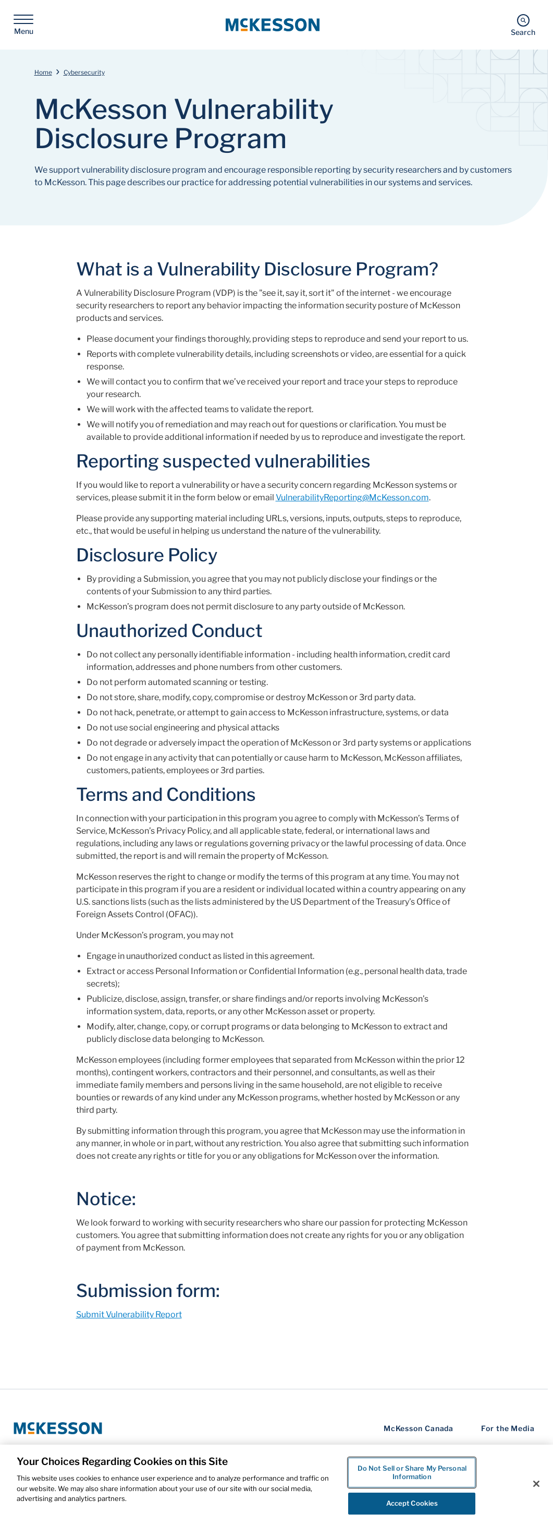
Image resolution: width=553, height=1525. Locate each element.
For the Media (508, 1428)
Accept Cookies (412, 1503)
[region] (276, 1485)
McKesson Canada (419, 1428)
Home (43, 72)
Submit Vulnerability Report (129, 1314)
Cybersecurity (84, 72)
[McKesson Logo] (58, 1428)
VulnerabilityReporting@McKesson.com (352, 497)
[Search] (523, 24)
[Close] (536, 1483)
